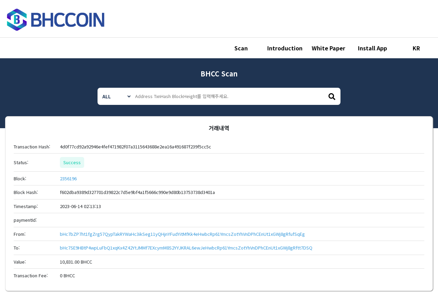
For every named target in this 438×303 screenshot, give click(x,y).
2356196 (68, 178)
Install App (372, 48)
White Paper (328, 48)
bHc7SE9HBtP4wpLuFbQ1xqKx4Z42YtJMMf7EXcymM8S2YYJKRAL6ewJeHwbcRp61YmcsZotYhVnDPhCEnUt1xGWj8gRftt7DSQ (186, 247)
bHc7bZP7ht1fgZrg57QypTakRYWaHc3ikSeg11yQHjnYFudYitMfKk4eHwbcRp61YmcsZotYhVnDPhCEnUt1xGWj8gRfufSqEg (182, 234)
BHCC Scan (219, 73)
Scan (241, 48)
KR (416, 48)
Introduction (284, 48)
